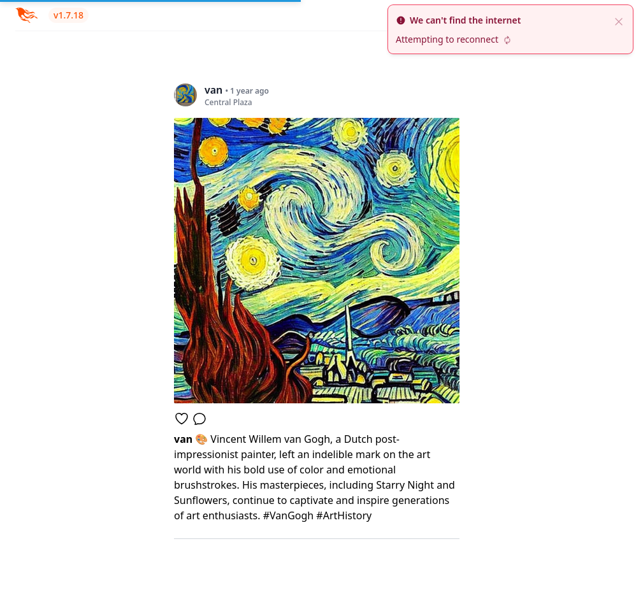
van (184, 439)
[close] (618, 20)
